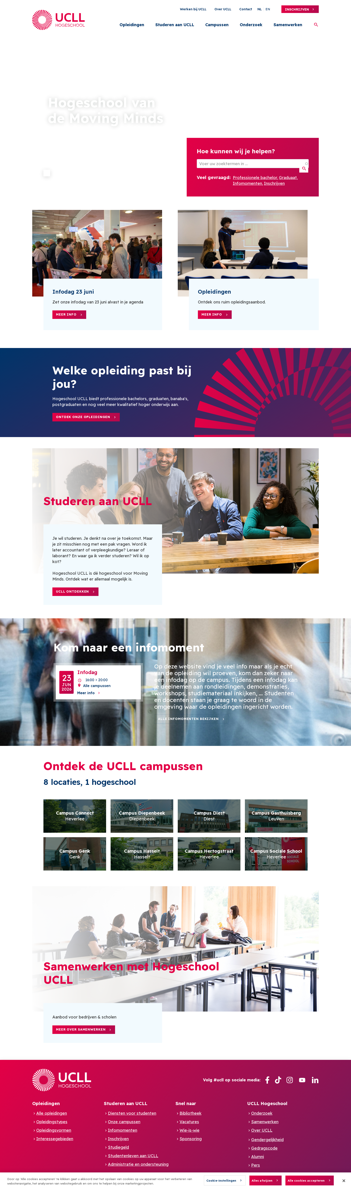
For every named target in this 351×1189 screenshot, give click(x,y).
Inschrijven (297, 9)
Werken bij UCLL (193, 9)
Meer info (66, 314)
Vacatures (189, 1121)
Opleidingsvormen (53, 1130)
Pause (46, 173)
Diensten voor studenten (132, 1113)
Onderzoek (251, 24)
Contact (245, 9)
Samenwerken (288, 24)
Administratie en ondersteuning (138, 1164)
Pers (255, 1165)
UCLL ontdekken (72, 591)
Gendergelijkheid (267, 1139)
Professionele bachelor (255, 177)
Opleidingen (132, 24)
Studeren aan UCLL (174, 24)
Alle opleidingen (51, 1113)
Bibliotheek (190, 1113)
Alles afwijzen (262, 1180)
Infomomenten (247, 183)
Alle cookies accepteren (306, 1180)
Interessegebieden (54, 1138)
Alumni (257, 1156)
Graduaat (288, 177)
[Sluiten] (344, 1181)
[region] (175, 1180)
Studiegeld (118, 1147)
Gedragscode (264, 1148)
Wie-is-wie (189, 1130)
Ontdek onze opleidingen (83, 417)
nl (259, 9)
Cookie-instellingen (221, 1180)
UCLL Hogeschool (267, 1103)
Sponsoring (191, 1138)
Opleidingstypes (51, 1121)
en (267, 9)
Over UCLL (222, 9)
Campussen (217, 24)
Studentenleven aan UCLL (133, 1155)
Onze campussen (124, 1121)
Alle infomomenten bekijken (188, 719)
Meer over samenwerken (80, 1029)
